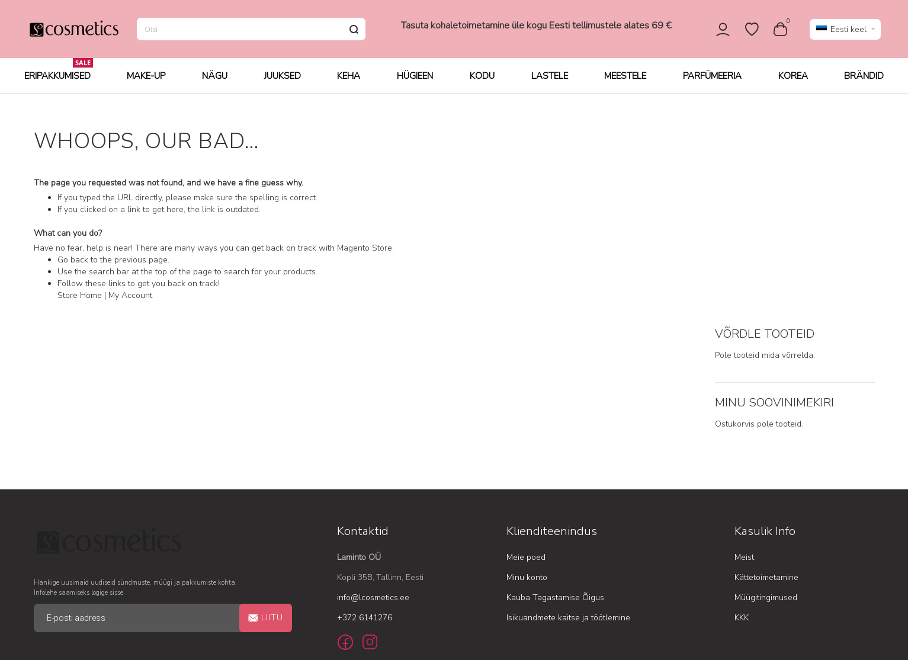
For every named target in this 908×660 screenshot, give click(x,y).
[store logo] (73, 31)
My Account (130, 299)
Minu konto (526, 452)
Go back (72, 263)
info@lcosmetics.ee (373, 472)
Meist (744, 432)
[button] (845, 31)
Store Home (79, 299)
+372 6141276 (364, 492)
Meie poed (526, 432)
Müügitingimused (765, 472)
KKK (741, 492)
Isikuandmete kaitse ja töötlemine (568, 492)
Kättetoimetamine (766, 452)
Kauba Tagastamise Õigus (555, 472)
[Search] (354, 31)
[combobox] (251, 31)
